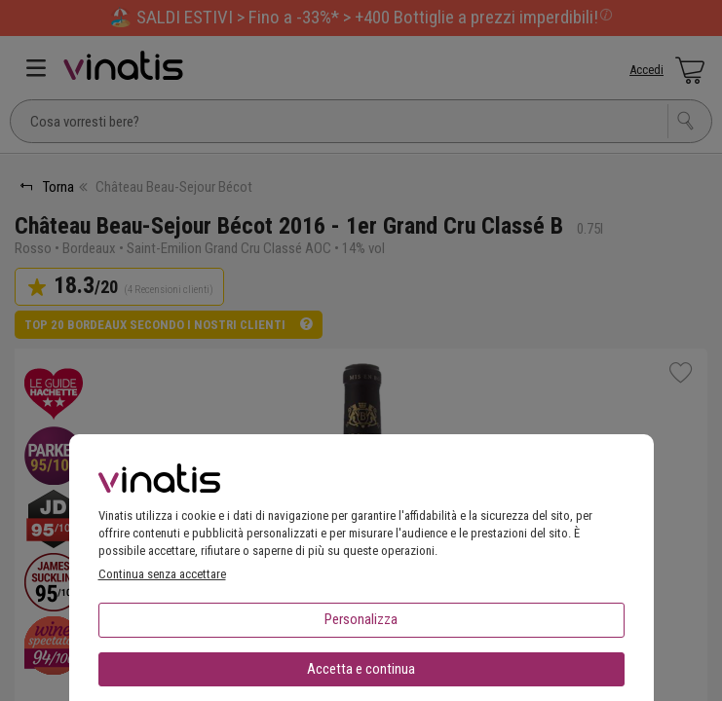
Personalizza (361, 619)
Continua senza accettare (162, 574)
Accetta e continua (361, 669)
